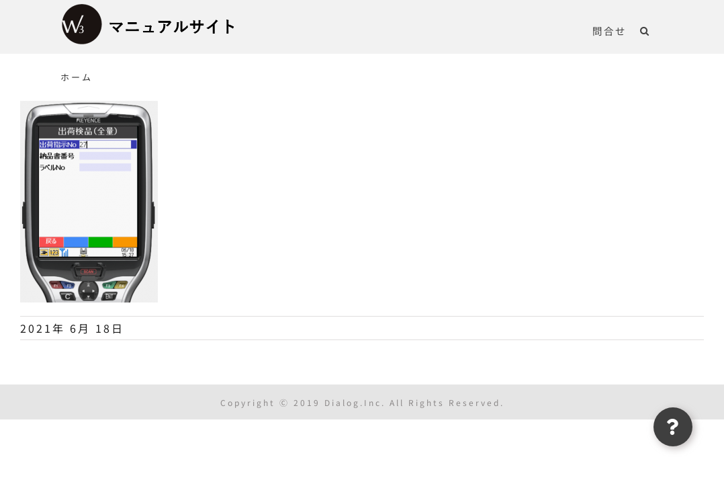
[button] (658, 30)
